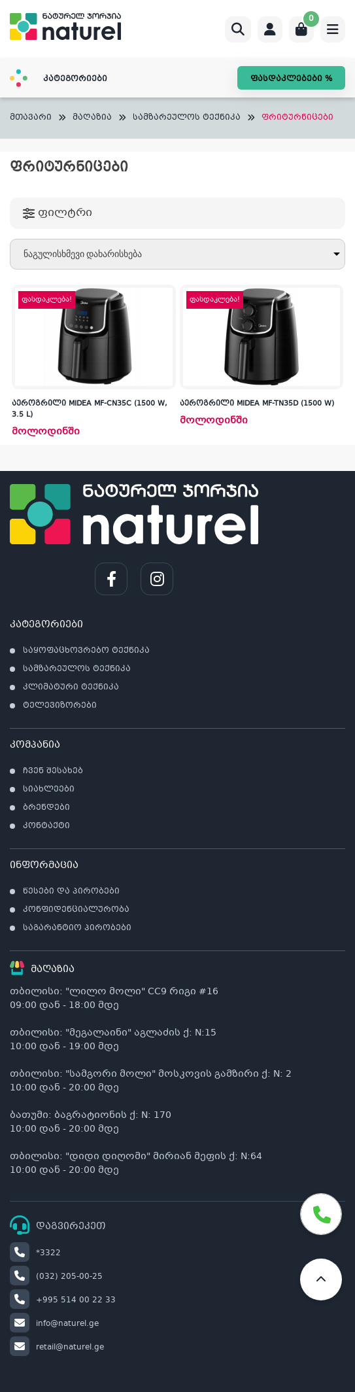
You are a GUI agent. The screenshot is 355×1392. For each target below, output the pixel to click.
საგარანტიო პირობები (77, 928)
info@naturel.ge (54, 1323)
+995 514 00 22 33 (63, 1300)
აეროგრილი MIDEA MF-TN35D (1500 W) (257, 403)
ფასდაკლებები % (291, 79)
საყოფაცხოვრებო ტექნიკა (86, 651)
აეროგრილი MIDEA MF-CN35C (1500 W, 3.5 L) (89, 409)
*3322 (35, 1253)
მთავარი (31, 118)
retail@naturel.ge (57, 1347)
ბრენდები (46, 808)
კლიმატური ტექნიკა (71, 687)
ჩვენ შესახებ (53, 771)
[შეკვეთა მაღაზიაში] (177, 254)
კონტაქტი (46, 826)
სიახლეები (49, 789)
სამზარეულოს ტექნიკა (187, 118)
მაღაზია (92, 118)
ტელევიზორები (60, 706)
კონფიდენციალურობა (76, 910)
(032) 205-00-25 (56, 1276)
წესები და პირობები (71, 891)
